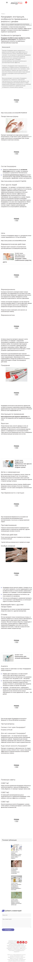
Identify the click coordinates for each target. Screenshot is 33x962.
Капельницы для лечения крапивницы (22, 657)
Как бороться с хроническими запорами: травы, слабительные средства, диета (17, 258)
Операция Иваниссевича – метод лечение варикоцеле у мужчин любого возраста (16, 856)
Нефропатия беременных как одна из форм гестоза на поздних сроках (23, 464)
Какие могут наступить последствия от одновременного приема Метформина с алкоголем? (16, 887)
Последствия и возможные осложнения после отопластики (15, 871)
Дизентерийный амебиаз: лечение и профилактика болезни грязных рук (16, 902)
